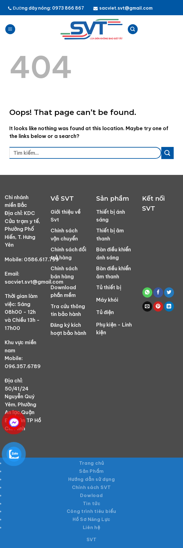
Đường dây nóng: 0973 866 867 (46, 8)
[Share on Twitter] (169, 292)
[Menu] (10, 29)
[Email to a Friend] (147, 306)
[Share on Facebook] (158, 292)
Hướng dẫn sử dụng (91, 479)
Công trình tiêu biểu (91, 511)
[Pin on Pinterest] (158, 306)
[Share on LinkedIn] (169, 306)
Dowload (91, 495)
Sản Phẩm (91, 471)
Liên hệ (91, 527)
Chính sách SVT (91, 487)
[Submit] (167, 153)
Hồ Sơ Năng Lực (91, 519)
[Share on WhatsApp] (147, 292)
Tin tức (91, 503)
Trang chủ (91, 463)
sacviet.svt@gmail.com (123, 8)
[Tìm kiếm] (133, 29)
